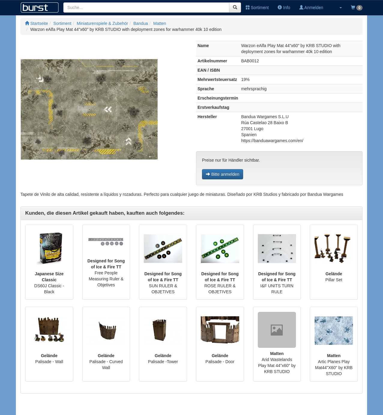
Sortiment (257, 7)
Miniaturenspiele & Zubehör (102, 23)
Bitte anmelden (222, 174)
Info (284, 7)
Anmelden (311, 7)
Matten (159, 23)
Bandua (141, 23)
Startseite (36, 23)
